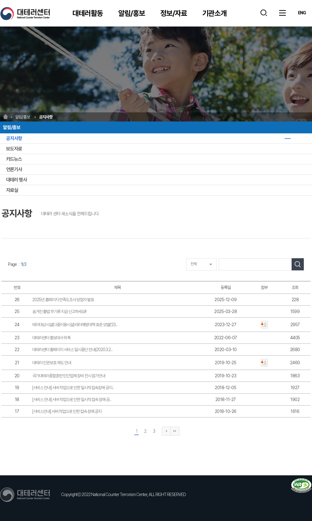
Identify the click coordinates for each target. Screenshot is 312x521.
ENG (302, 12)
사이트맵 (282, 12)
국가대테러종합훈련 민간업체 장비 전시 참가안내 (68, 375)
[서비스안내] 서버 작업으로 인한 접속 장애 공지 (66, 411)
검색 (263, 12)
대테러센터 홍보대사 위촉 (51, 337)
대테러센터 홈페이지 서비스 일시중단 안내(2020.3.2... (72, 349)
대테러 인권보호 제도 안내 (51, 362)
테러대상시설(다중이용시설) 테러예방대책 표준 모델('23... (74, 324)
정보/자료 (173, 13)
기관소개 (214, 13)
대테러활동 (88, 13)
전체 (193, 264)
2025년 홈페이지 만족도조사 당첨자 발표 (63, 299)
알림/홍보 (131, 13)
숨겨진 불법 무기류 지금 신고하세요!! (59, 311)
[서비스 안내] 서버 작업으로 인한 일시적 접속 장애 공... (71, 399)
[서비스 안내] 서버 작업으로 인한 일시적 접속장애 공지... (73, 387)
